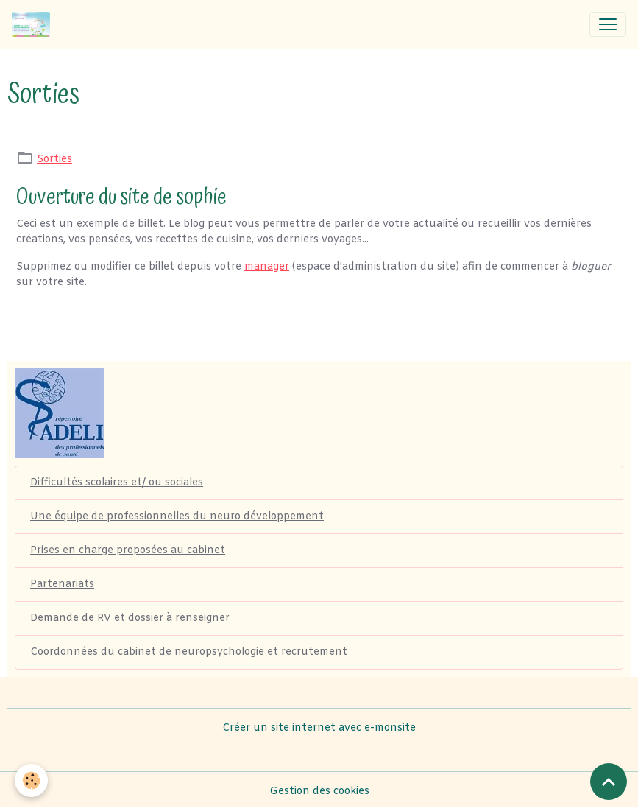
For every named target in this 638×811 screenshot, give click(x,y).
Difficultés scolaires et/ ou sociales (116, 483)
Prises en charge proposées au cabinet (127, 551)
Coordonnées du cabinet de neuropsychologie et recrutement (188, 652)
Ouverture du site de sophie (121, 197)
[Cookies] (31, 780)
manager (266, 267)
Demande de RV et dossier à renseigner (130, 618)
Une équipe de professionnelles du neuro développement (177, 517)
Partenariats (62, 584)
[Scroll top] (608, 781)
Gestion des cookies (319, 791)
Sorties (54, 159)
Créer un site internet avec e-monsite (319, 728)
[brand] (34, 24)
